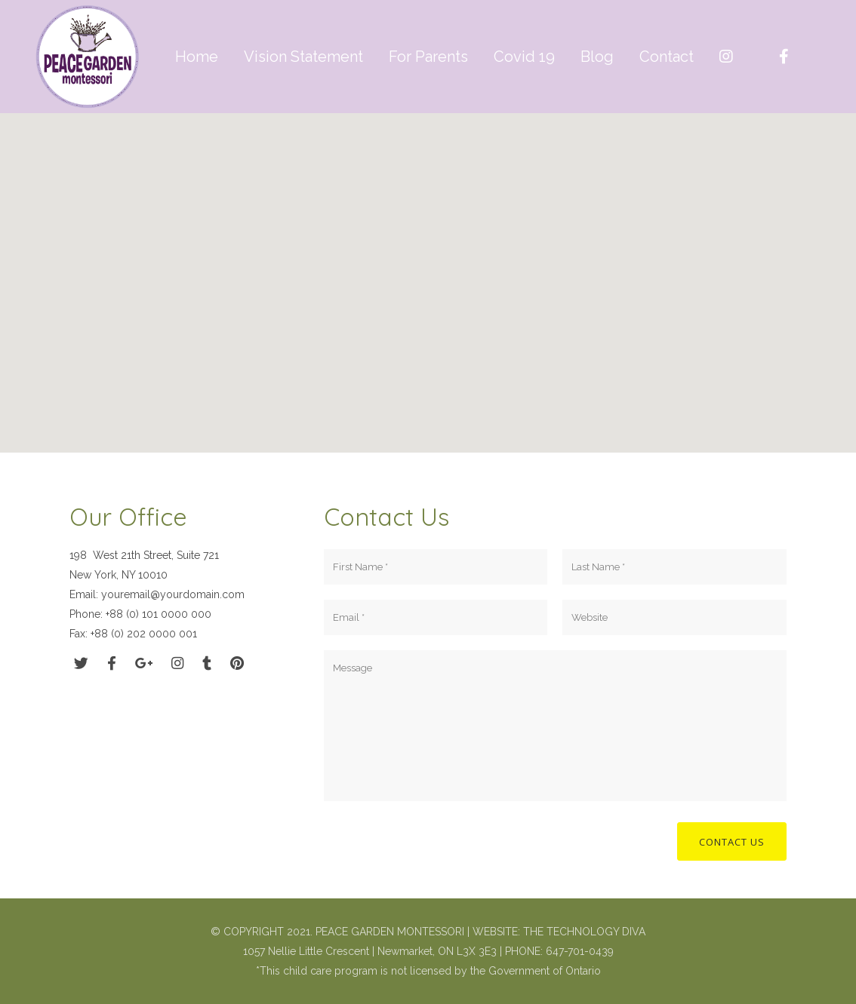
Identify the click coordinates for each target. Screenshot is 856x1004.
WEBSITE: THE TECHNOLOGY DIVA (559, 932)
